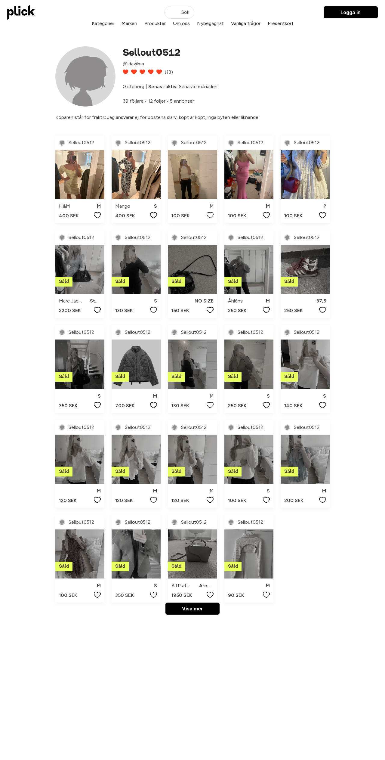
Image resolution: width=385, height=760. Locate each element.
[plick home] (21, 12)
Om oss (181, 23)
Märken (129, 23)
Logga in (350, 12)
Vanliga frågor (245, 23)
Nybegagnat (210, 23)
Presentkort (281, 23)
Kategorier (103, 23)
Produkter (155, 23)
